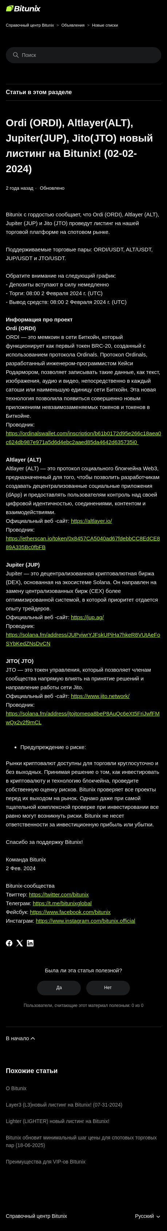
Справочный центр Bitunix (30, 25)
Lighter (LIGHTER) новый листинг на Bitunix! (58, 1121)
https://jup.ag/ (87, 617)
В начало (21, 1038)
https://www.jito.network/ (100, 696)
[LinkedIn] (30, 943)
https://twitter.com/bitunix (58, 894)
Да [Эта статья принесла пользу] (59, 987)
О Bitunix (16, 1088)
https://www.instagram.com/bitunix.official (85, 921)
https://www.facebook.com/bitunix (70, 912)
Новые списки (105, 25)
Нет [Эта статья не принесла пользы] (107, 987)
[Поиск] (83, 55)
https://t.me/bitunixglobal (62, 903)
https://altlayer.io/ (91, 521)
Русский (148, 1216)
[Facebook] (9, 943)
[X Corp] (19, 943)
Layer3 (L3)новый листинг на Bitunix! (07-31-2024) (64, 1105)
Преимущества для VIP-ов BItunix (46, 1162)
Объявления (73, 25)
